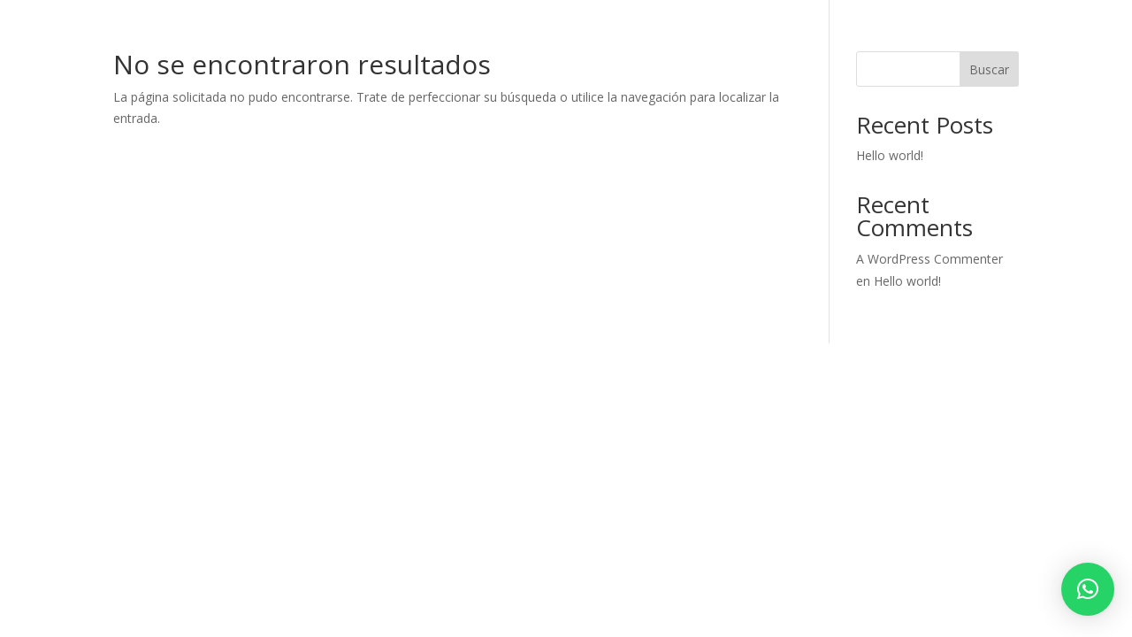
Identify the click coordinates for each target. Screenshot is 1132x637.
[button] (1087, 589)
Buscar (989, 69)
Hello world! (889, 155)
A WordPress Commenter (929, 258)
